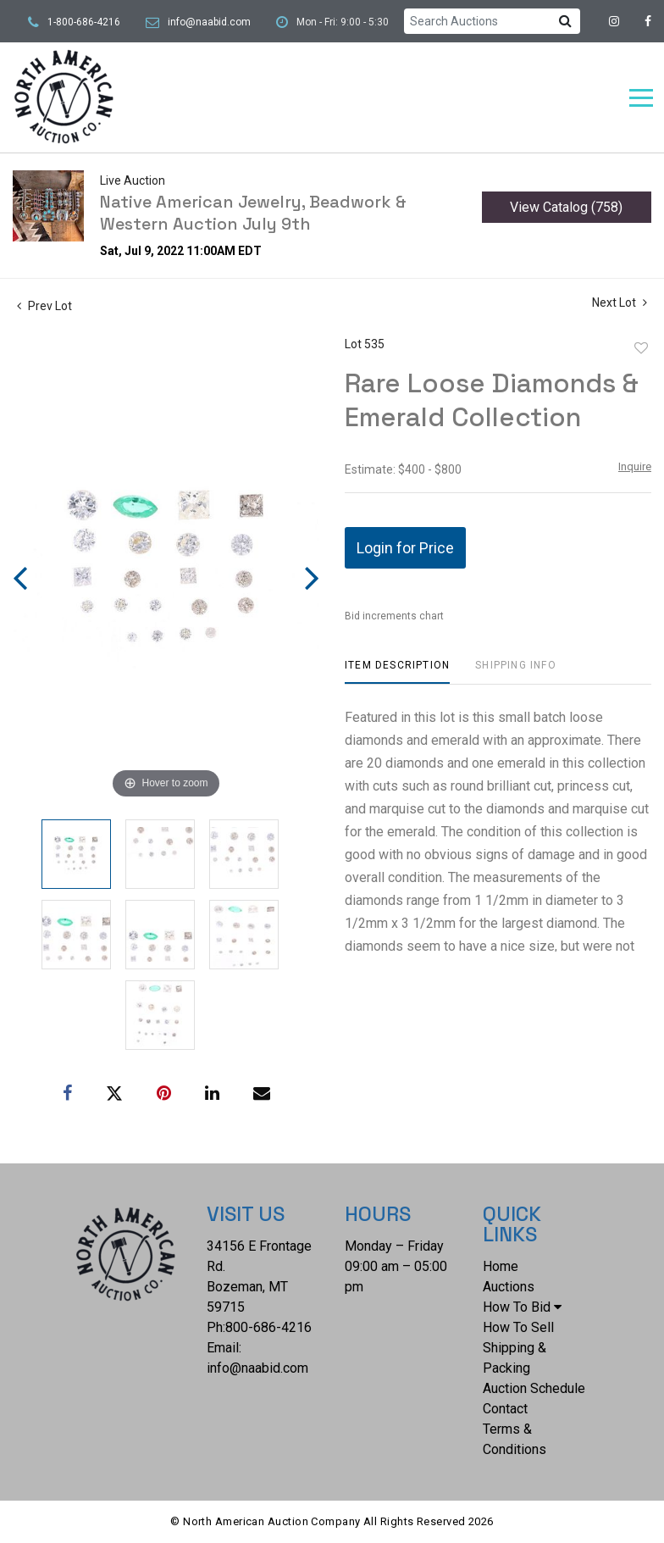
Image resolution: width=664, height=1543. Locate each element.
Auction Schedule (534, 1388)
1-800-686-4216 (83, 22)
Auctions (508, 1287)
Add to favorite (641, 348)
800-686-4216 (268, 1327)
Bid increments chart (394, 616)
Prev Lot (44, 306)
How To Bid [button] (522, 1307)
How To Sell (518, 1327)
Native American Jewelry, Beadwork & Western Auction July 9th (253, 213)
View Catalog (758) (566, 207)
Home (500, 1266)
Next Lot (619, 302)
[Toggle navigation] (641, 98)
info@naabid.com (209, 22)
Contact (505, 1409)
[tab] (397, 671)
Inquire (634, 466)
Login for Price (405, 548)
